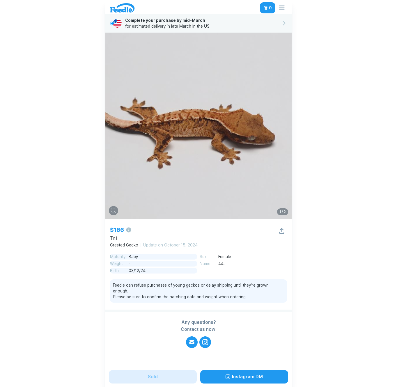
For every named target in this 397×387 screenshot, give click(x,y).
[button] (267, 7)
